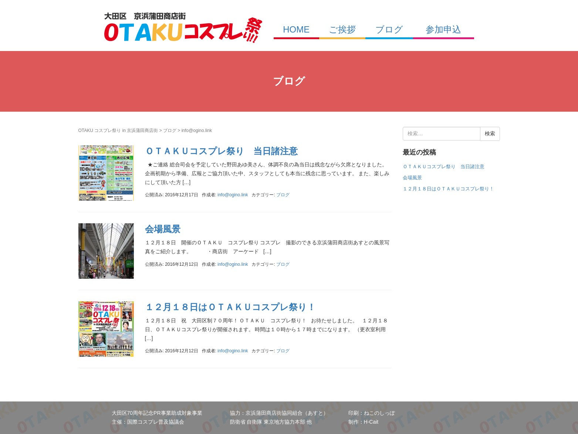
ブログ (389, 29)
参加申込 (443, 29)
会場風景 (162, 229)
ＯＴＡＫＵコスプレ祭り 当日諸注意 (221, 151)
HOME (296, 29)
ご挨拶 (342, 29)
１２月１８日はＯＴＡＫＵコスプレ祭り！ (230, 307)
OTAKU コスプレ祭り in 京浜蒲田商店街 (118, 130)
